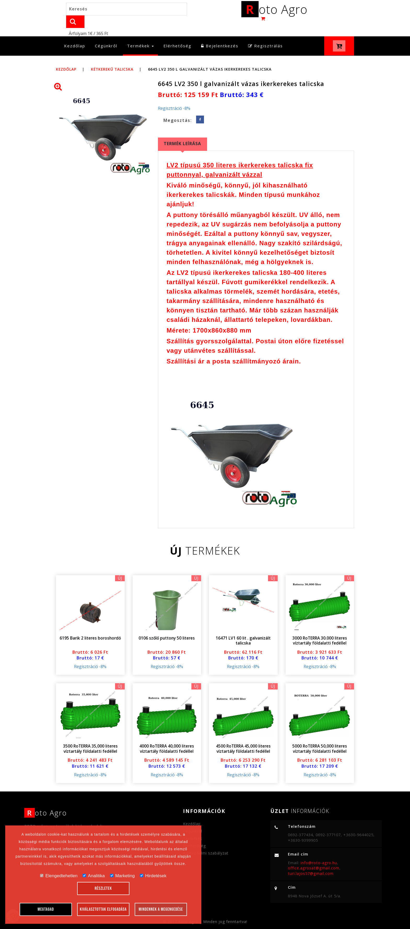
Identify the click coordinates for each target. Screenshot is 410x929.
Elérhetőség (177, 33)
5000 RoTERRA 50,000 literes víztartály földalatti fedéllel (320, 736)
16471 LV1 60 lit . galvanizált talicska (243, 628)
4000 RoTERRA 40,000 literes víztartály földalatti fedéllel (167, 736)
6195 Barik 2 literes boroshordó (90, 626)
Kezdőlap (76, 33)
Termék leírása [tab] (182, 131)
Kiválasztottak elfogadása (103, 909)
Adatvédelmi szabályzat (206, 840)
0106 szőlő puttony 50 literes (166, 626)
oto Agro (274, 10)
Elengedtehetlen (58, 875)
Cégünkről (106, 33)
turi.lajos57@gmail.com (311, 861)
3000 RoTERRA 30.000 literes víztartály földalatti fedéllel (320, 628)
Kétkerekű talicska (114, 56)
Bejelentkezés (219, 33)
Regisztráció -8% (174, 96)
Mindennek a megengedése (161, 909)
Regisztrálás (265, 33)
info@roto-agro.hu (319, 850)
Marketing (122, 875)
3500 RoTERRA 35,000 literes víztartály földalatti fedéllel (90, 736)
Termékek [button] (140, 33)
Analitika (94, 875)
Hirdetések (153, 875)
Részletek (103, 888)
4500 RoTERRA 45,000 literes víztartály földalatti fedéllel (243, 736)
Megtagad (46, 909)
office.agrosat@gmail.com (313, 855)
